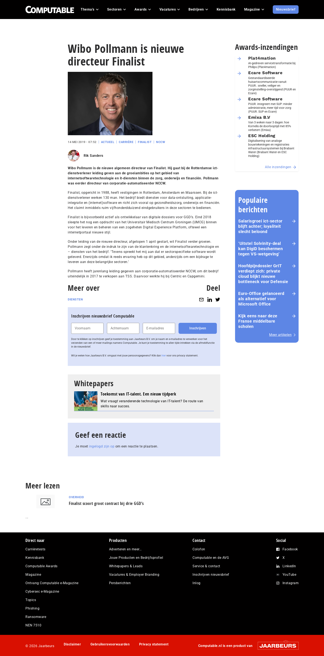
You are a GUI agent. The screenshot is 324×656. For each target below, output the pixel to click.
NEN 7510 (33, 625)
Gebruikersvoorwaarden (110, 644)
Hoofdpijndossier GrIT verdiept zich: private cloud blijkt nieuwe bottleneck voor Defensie (263, 273)
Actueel (108, 142)
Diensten (75, 299)
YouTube (289, 575)
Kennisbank (34, 558)
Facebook (290, 549)
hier (164, 355)
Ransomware (35, 617)
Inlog (196, 583)
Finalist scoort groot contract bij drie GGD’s (106, 503)
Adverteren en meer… (125, 549)
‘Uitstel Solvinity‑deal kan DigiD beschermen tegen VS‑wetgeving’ (260, 248)
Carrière (126, 142)
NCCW (160, 142)
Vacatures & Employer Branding (134, 575)
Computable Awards (41, 566)
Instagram (290, 583)
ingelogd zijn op (101, 446)
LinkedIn (289, 566)
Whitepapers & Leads (126, 566)
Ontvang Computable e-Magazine (52, 583)
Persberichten (120, 583)
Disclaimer (72, 644)
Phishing (32, 608)
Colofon (198, 549)
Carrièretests (35, 549)
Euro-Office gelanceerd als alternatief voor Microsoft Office (261, 299)
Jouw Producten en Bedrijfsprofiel (136, 558)
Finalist (145, 142)
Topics (30, 600)
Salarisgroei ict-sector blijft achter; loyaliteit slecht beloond (260, 226)
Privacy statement (154, 644)
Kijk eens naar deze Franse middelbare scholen (257, 321)
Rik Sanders (93, 156)
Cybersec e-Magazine (42, 591)
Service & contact (206, 566)
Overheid (76, 497)
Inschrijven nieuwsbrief (210, 575)
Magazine (33, 575)
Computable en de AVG (210, 558)
